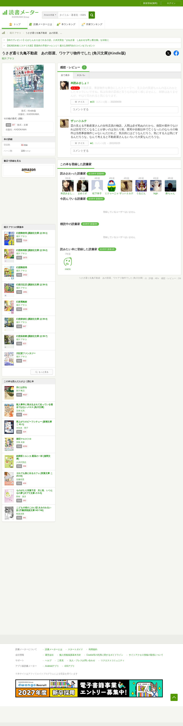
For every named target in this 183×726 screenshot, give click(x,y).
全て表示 (65, 75)
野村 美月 (21, 496)
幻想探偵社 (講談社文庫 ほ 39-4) (31, 319)
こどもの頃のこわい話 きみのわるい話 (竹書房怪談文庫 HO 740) (33, 509)
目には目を (21, 387)
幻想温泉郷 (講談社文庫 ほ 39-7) (31, 336)
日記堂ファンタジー (26, 353)
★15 (92, 102)
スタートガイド (75, 649)
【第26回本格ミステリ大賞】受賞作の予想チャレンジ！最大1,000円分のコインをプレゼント (50, 45)
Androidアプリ (52, 666)
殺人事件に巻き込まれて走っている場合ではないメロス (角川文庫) (34, 406)
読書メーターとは (53, 649)
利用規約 (93, 649)
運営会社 (49, 655)
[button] (92, 15)
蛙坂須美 (20, 514)
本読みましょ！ (80, 82)
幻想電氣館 (21, 302)
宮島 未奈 (20, 442)
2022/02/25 (114, 143)
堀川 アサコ (15, 33)
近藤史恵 (20, 479)
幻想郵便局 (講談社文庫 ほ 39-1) (31, 233)
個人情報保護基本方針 (70, 655)
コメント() (101, 102)
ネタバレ (81, 75)
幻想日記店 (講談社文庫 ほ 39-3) (31, 284)
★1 (91, 143)
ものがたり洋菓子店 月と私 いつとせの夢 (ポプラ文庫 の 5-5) (34, 492)
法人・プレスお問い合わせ (82, 660)
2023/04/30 (116, 102)
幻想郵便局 (21, 267)
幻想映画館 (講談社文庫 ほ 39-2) (31, 250)
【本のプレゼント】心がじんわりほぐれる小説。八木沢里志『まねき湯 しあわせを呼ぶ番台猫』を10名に (57, 40)
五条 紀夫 (20, 411)
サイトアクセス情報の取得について (146, 655)
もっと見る (41, 372)
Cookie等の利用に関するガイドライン (104, 655)
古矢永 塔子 (22, 428)
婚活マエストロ (23, 439)
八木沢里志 (21, 462)
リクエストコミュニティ (112, 660)
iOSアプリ (70, 666)
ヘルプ (48, 660)
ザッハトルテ (79, 120)
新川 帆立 (20, 390)
